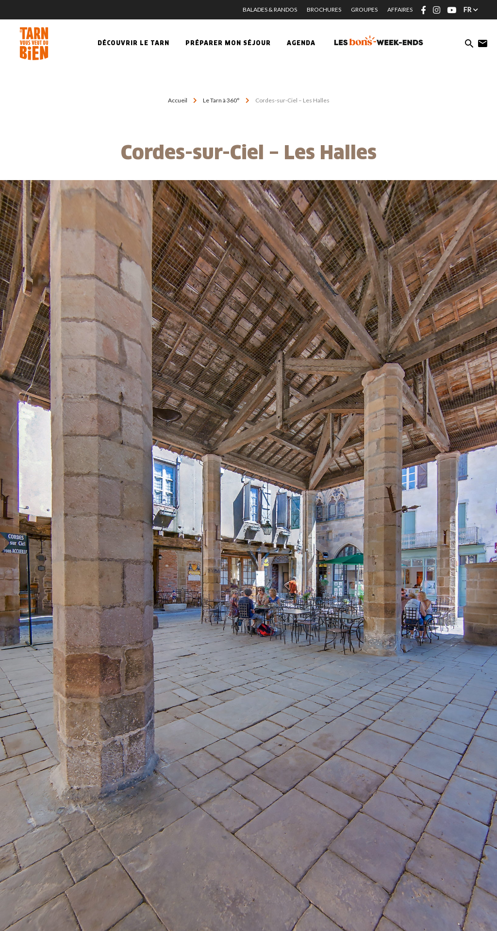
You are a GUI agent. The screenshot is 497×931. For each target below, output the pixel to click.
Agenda (301, 44)
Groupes (364, 9)
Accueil (177, 100)
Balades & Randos (270, 9)
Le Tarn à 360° (221, 100)
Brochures (324, 9)
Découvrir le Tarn (133, 44)
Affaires (400, 9)
